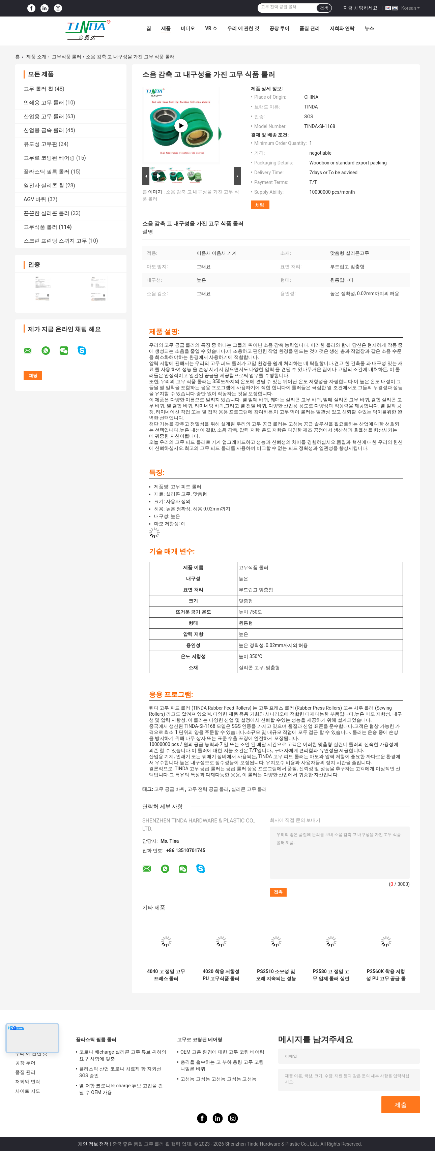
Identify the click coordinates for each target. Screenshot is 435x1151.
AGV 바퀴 (35, 199)
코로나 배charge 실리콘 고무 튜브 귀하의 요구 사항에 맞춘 (122, 1055)
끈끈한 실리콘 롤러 (46, 213)
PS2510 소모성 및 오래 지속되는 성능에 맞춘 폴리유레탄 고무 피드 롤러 (276, 975)
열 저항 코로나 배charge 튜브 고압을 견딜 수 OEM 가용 (121, 1089)
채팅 (259, 205)
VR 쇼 (211, 28)
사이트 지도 (27, 1091)
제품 (166, 28)
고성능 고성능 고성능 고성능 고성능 (218, 1079)
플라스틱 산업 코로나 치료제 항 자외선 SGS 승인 (120, 1072)
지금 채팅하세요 (360, 7)
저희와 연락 (342, 28)
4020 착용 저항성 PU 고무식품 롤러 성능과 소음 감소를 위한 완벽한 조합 (221, 975)
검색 (324, 8)
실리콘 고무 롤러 (249, 789)
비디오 (188, 28)
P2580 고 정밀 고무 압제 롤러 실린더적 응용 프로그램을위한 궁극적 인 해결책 (331, 975)
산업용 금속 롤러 (44, 130)
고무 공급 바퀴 (169, 789)
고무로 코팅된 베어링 (49, 158)
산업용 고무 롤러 (44, 116)
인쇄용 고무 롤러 (44, 102)
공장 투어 (279, 28)
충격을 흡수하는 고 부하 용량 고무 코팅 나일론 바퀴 (222, 1065)
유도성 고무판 (40, 144)
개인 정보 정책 (93, 1144)
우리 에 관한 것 (243, 28)
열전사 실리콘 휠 (44, 185)
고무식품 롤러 (66, 56)
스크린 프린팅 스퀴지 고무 (55, 241)
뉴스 (369, 28)
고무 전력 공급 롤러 (208, 789)
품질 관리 (309, 28)
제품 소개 (36, 56)
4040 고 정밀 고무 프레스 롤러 (166, 975)
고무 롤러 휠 (38, 89)
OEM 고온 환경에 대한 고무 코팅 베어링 (222, 1052)
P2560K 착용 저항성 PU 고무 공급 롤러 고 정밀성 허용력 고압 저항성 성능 (385, 975)
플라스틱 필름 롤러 (46, 171)
